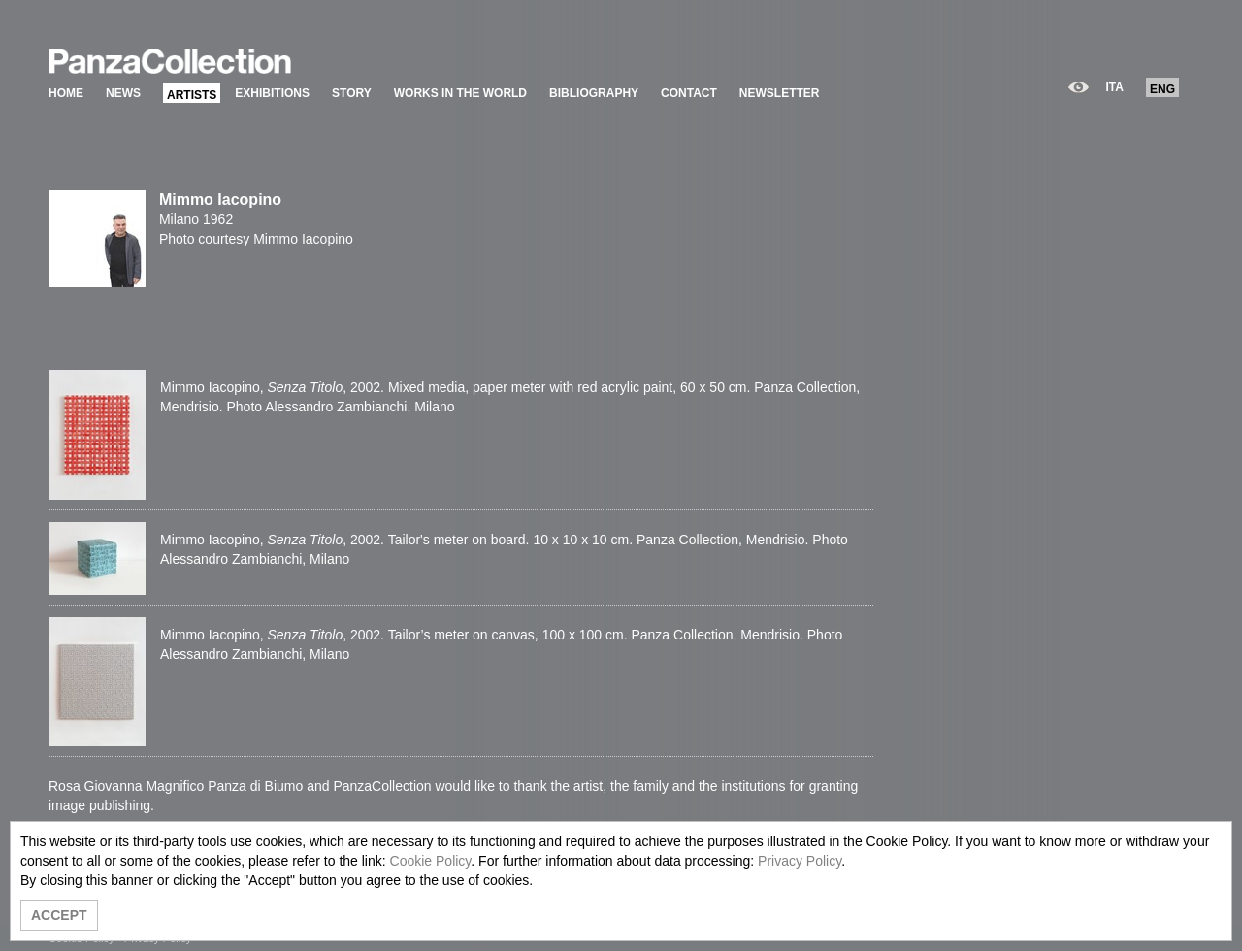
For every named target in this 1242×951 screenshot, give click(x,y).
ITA (1115, 87)
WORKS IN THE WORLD (460, 93)
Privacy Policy (799, 861)
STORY (352, 93)
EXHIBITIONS (272, 93)
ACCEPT (59, 915)
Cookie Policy (431, 861)
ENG (1162, 89)
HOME (66, 93)
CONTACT (689, 93)
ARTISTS (191, 95)
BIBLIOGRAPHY (593, 93)
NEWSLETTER (779, 93)
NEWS (123, 93)
